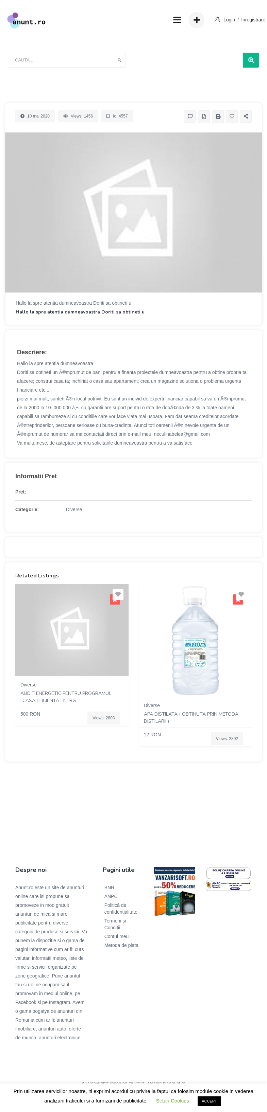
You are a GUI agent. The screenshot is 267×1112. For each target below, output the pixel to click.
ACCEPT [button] (209, 1101)
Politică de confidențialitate (120, 908)
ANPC (111, 896)
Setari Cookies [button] (172, 1101)
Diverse (74, 509)
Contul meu (116, 936)
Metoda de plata (121, 945)
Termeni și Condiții (115, 924)
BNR (109, 887)
